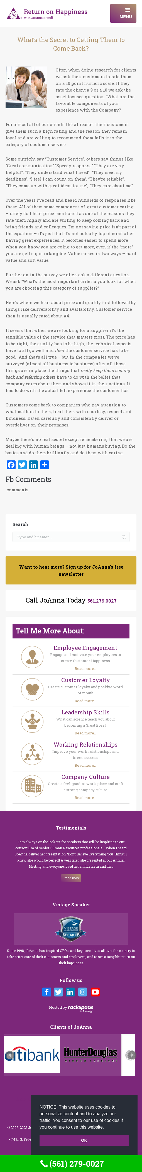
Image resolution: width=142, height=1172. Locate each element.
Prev (10, 1055)
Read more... (86, 668)
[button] (106, 1127)
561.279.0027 (102, 601)
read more (72, 878)
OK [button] (84, 1140)
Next (132, 1055)
